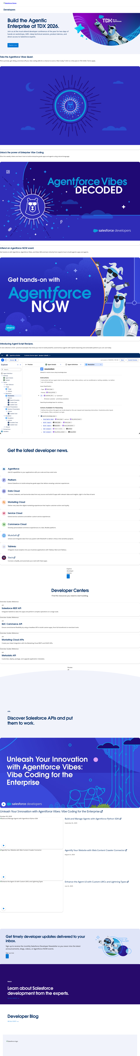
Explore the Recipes (7, 435)
